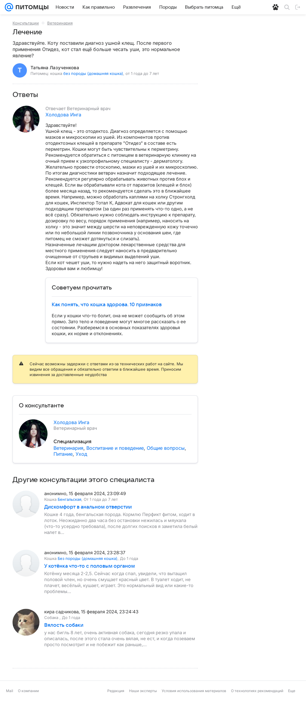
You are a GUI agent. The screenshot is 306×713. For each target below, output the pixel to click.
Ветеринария (60, 23)
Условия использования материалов (194, 702)
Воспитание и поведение (115, 448)
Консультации (26, 23)
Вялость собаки (63, 637)
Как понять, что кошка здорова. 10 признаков (107, 304)
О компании (28, 702)
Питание (63, 454)
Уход (81, 454)
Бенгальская (69, 511)
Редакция (115, 702)
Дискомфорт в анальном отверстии (88, 519)
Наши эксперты (143, 702)
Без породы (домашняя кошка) (87, 570)
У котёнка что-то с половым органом (89, 578)
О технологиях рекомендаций (257, 702)
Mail (9, 702)
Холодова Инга (63, 115)
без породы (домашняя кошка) (93, 73)
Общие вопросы (166, 448)
